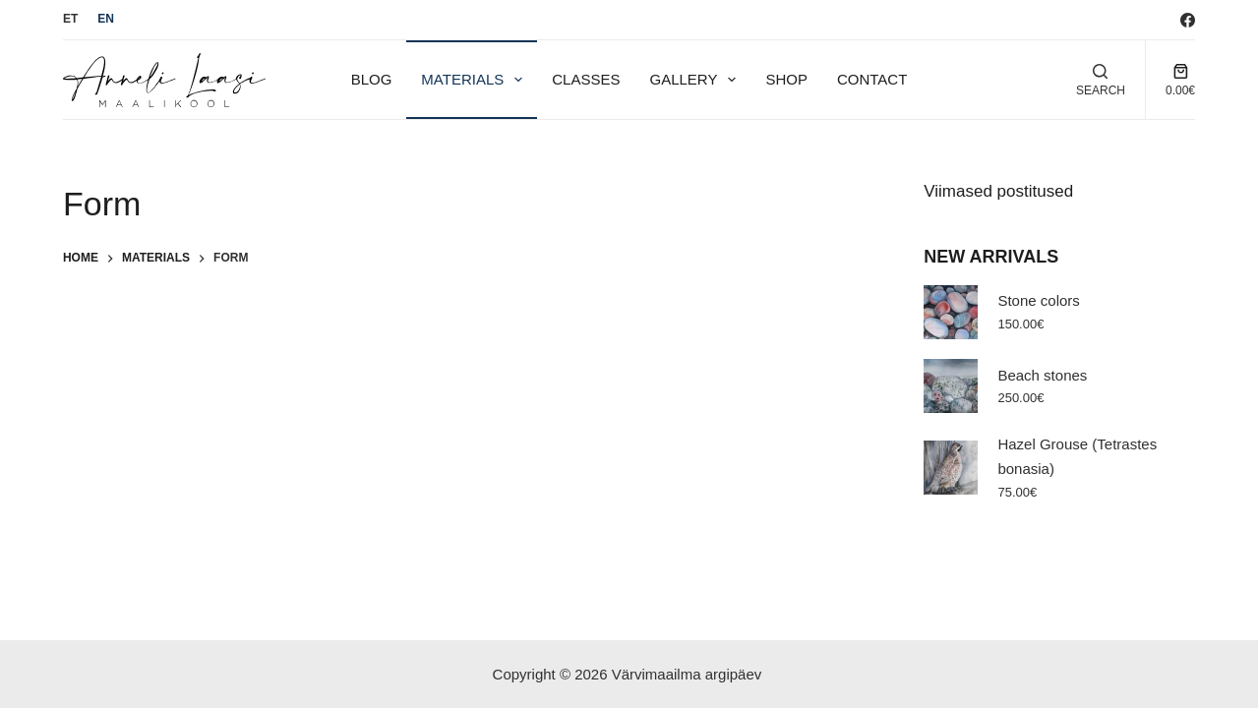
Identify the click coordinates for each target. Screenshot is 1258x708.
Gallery (696, 79)
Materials (475, 79)
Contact (872, 79)
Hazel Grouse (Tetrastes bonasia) (1077, 456)
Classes (586, 79)
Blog (371, 79)
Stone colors (1038, 300)
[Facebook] (1187, 20)
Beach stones (1042, 375)
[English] (105, 20)
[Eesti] (70, 20)
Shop (786, 79)
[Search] (1100, 80)
